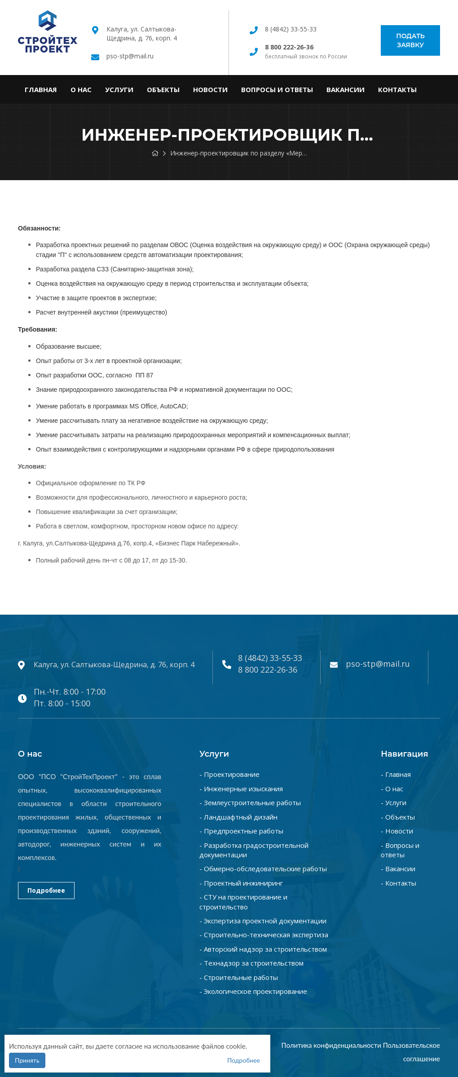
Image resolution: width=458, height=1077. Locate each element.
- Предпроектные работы (241, 830)
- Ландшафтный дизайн (238, 816)
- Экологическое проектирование (253, 991)
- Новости (397, 830)
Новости (210, 89)
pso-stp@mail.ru (130, 56)
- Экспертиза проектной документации (262, 920)
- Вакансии (398, 868)
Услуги (119, 89)
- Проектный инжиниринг (241, 882)
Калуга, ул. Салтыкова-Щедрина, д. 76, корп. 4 (141, 33)
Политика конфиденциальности (331, 1045)
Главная (41, 89)
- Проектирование (229, 774)
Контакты (397, 89)
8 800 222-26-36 (267, 669)
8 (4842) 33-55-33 (291, 29)
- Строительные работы (238, 977)
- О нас (392, 788)
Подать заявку (410, 40)
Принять (27, 1060)
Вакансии (345, 89)
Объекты (163, 89)
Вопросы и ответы (277, 89)
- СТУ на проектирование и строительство (243, 901)
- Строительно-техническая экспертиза (263, 934)
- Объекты (398, 816)
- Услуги (393, 802)
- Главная (396, 774)
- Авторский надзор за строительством (263, 948)
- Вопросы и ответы (400, 850)
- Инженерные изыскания (241, 788)
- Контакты (398, 882)
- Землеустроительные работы (250, 802)
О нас (81, 89)
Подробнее (46, 890)
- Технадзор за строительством (251, 962)
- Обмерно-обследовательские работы (263, 868)
